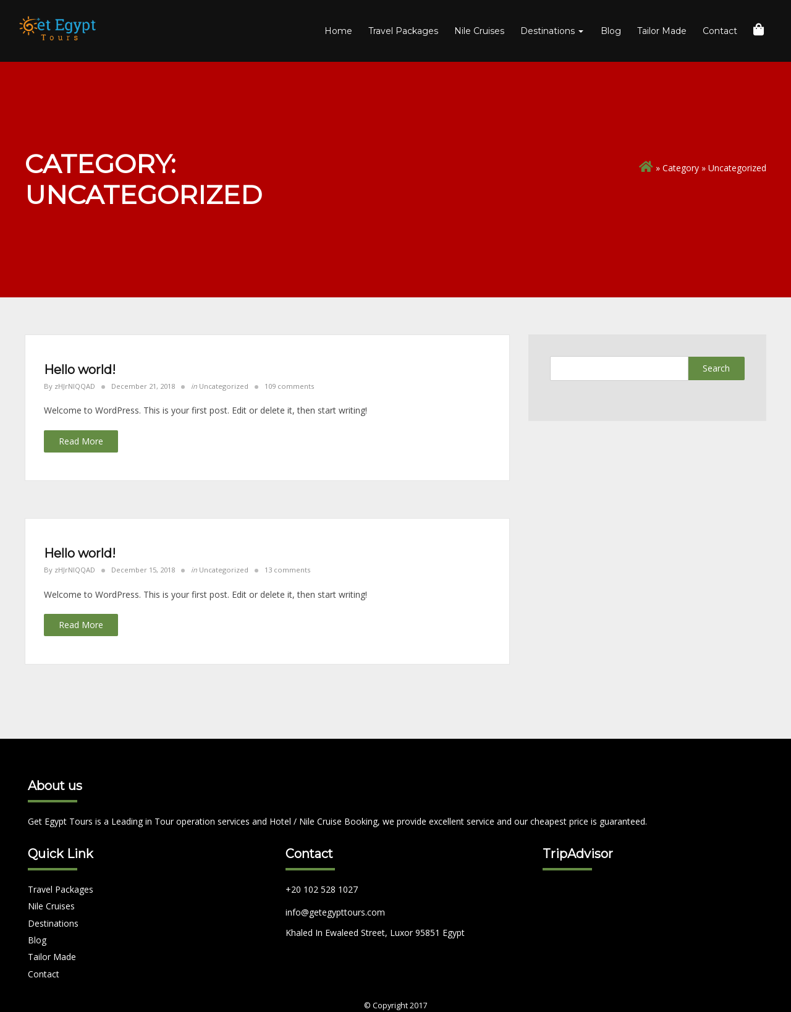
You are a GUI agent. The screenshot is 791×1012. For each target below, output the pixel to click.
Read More (81, 441)
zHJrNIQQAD (74, 386)
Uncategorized (223, 386)
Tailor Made (662, 30)
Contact (720, 30)
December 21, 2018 (143, 386)
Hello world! (80, 369)
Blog (611, 30)
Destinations (551, 30)
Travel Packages (403, 30)
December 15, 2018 (143, 569)
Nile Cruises (479, 30)
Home (338, 30)
